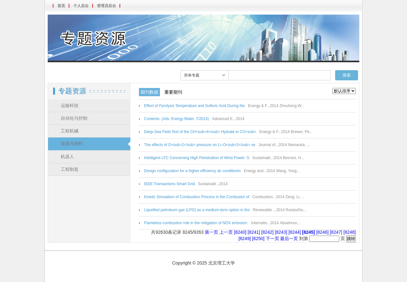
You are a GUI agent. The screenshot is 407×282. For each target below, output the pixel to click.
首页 (61, 5)
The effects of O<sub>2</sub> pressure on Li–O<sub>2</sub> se (199, 145)
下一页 (272, 238)
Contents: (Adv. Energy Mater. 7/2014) (176, 119)
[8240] (241, 232)
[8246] (323, 232)
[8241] (254, 232)
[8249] (245, 238)
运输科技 (70, 105)
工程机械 (70, 131)
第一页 (211, 232)
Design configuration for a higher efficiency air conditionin (192, 171)
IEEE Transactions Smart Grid (169, 184)
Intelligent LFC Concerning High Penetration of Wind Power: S (196, 158)
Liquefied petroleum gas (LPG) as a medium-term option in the (197, 210)
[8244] (295, 232)
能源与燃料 (72, 143)
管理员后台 (106, 5)
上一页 (226, 232)
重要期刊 (173, 92)
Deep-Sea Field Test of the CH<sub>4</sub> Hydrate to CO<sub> (200, 132)
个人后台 (81, 5)
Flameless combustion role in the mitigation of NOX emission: (196, 223)
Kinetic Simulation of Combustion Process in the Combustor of (196, 197)
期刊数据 (149, 92)
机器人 (67, 156)
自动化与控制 (74, 118)
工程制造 (70, 169)
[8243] (281, 232)
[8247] (336, 232)
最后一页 (289, 238)
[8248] (349, 232)
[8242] (268, 232)
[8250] (259, 238)
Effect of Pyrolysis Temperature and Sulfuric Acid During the (194, 106)
